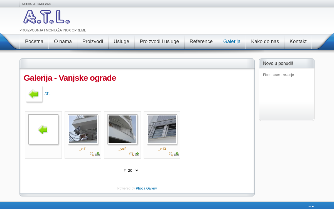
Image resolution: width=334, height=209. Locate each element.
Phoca (140, 188)
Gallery (151, 188)
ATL (47, 94)
